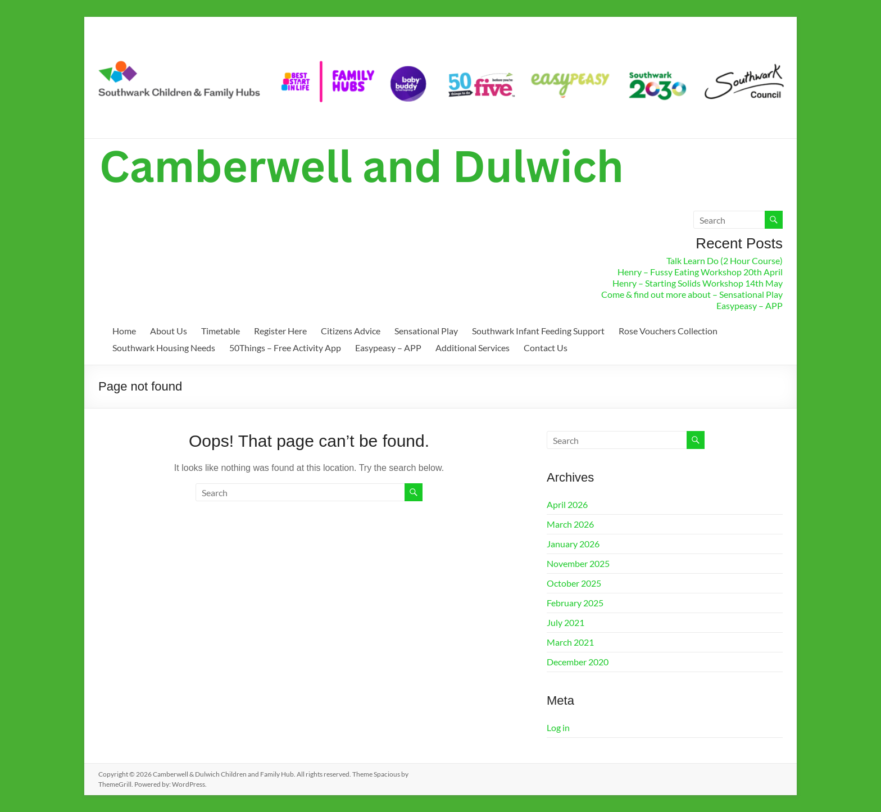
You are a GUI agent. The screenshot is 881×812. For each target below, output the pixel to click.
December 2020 (577, 661)
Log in (558, 727)
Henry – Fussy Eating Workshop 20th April (700, 271)
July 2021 (565, 622)
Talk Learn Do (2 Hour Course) (724, 260)
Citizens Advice (350, 330)
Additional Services (472, 347)
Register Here (280, 330)
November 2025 (578, 563)
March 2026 (570, 524)
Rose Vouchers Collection (668, 330)
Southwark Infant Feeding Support (538, 330)
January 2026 (573, 543)
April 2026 (567, 504)
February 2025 (575, 602)
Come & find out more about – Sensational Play (692, 294)
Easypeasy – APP (749, 305)
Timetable (220, 330)
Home (124, 330)
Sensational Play (426, 330)
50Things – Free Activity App (285, 347)
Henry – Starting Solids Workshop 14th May (697, 283)
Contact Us (545, 347)
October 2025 (574, 583)
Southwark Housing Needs (163, 347)
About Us (168, 330)
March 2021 (570, 642)
